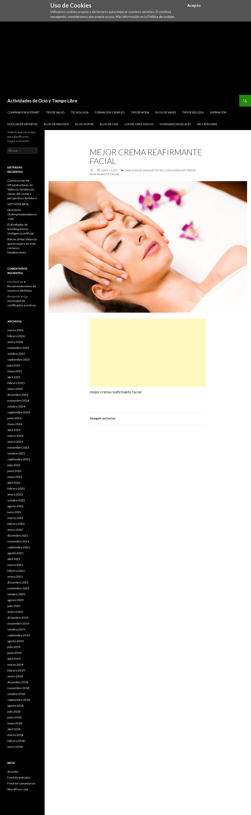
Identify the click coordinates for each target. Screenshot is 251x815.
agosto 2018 (15, 705)
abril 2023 (13, 483)
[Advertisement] (125, 58)
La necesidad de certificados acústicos (21, 301)
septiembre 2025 (18, 359)
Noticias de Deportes (22, 124)
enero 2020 (15, 612)
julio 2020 (13, 606)
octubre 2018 (16, 694)
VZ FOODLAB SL (18, 204)
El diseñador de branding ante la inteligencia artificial (20, 229)
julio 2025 (13, 365)
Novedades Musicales (175, 124)
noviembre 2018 (18, 688)
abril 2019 (13, 659)
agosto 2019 (15, 641)
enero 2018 (15, 747)
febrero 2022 (16, 524)
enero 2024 (15, 441)
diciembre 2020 (17, 582)
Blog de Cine (109, 124)
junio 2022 (14, 512)
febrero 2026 (16, 336)
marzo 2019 (15, 664)
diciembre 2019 (17, 617)
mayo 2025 (14, 371)
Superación (218, 112)
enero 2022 (15, 529)
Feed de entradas (18, 777)
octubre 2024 (16, 406)
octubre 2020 (16, 594)
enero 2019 (15, 676)
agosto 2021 (15, 553)
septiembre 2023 (18, 459)
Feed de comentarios (21, 783)
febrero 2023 (16, 488)
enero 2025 (15, 389)
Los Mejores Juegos (139, 124)
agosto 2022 (15, 506)
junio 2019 (14, 653)
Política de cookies (161, 17)
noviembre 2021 (18, 541)
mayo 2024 (14, 424)
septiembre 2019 (18, 635)
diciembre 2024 (17, 394)
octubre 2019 (16, 629)
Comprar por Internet (23, 112)
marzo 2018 (15, 735)
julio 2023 (13, 465)
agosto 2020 (15, 600)
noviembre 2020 (18, 588)
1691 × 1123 (109, 170)
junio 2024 (14, 418)
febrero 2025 (16, 383)
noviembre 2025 (18, 348)
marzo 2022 (15, 518)
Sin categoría (207, 124)
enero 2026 (15, 342)
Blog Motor (84, 124)
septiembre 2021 (18, 547)
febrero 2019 (16, 670)
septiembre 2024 (18, 412)
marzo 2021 (15, 565)
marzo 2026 (15, 330)
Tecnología (79, 112)
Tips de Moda (140, 112)
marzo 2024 (15, 436)
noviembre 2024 (18, 400)
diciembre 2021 (17, 535)
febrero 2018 (16, 741)
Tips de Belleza (192, 112)
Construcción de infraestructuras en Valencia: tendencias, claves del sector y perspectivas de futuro (22, 189)
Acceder (13, 771)
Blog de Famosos (56, 124)
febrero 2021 (16, 571)
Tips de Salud (55, 112)
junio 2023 (14, 471)
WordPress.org (17, 789)
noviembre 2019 (18, 623)
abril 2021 (13, 559)
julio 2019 (13, 647)
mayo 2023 (14, 477)
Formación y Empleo (110, 112)
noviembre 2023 (18, 447)
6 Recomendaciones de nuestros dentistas (21, 286)
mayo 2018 (14, 723)
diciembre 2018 (17, 682)
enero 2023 (15, 494)
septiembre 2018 (18, 700)
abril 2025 (13, 377)
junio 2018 (14, 717)
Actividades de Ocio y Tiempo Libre (42, 100)
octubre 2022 (16, 500)
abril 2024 (13, 430)
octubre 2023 (16, 453)
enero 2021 (15, 576)
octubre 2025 (16, 353)
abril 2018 (13, 729)
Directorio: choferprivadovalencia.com (22, 214)
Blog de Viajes (165, 112)
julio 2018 (13, 711)
